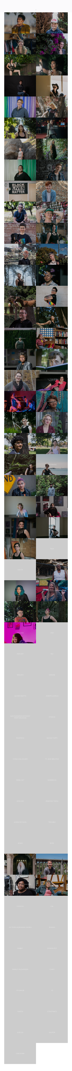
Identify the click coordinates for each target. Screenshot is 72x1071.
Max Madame (20, 65)
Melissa (20, 633)
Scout (20, 44)
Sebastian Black (20, 380)
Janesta (20, 23)
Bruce (20, 612)
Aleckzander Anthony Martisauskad (20, 717)
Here (36, 4)
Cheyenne (20, 1053)
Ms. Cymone (20, 170)
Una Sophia (52, 885)
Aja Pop (52, 1032)
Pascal (52, 296)
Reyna (52, 338)
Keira (52, 44)
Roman (52, 927)
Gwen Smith (52, 591)
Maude (52, 443)
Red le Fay (20, 422)
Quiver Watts (20, 696)
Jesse (20, 591)
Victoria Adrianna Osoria (20, 927)
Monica (52, 380)
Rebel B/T (20, 780)
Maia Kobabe (52, 359)
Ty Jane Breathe (52, 759)
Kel (52, 422)
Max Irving (52, 464)
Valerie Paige (52, 107)
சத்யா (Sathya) (20, 443)
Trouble (52, 822)
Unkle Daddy (52, 128)
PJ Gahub (20, 990)
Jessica (20, 191)
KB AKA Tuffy (52, 738)
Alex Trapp (52, 23)
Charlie (52, 191)
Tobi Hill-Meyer (52, 317)
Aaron (52, 485)
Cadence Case (20, 549)
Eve (20, 864)
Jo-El (20, 212)
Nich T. (52, 233)
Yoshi (52, 65)
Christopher (52, 507)
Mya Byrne (20, 128)
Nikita (20, 570)
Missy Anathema (52, 254)
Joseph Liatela (52, 696)
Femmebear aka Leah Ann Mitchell (20, 885)
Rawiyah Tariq (52, 801)
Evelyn (20, 1032)
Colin (20, 107)
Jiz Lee (20, 275)
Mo (52, 654)
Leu (20, 296)
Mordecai (52, 780)
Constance (52, 1011)
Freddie (20, 149)
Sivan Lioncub (20, 401)
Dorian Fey (52, 948)
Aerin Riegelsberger (52, 864)
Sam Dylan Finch (20, 254)
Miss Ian (20, 801)
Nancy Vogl (20, 359)
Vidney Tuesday (52, 212)
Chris (52, 969)
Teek (52, 549)
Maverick (20, 738)
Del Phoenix (20, 338)
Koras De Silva (20, 822)
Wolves (20, 675)
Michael (52, 275)
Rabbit (20, 948)
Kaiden (52, 528)
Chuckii (20, 906)
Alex (52, 170)
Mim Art (20, 654)
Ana (52, 633)
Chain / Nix (52, 86)
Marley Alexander (20, 969)
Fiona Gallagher (20, 759)
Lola (52, 612)
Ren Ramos (52, 401)
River (20, 317)
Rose (52, 843)
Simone (52, 675)
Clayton (20, 528)
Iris (20, 86)
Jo (52, 990)
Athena (52, 717)
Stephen (20, 233)
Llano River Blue (20, 464)
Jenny (20, 843)
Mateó (20, 485)
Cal (52, 906)
